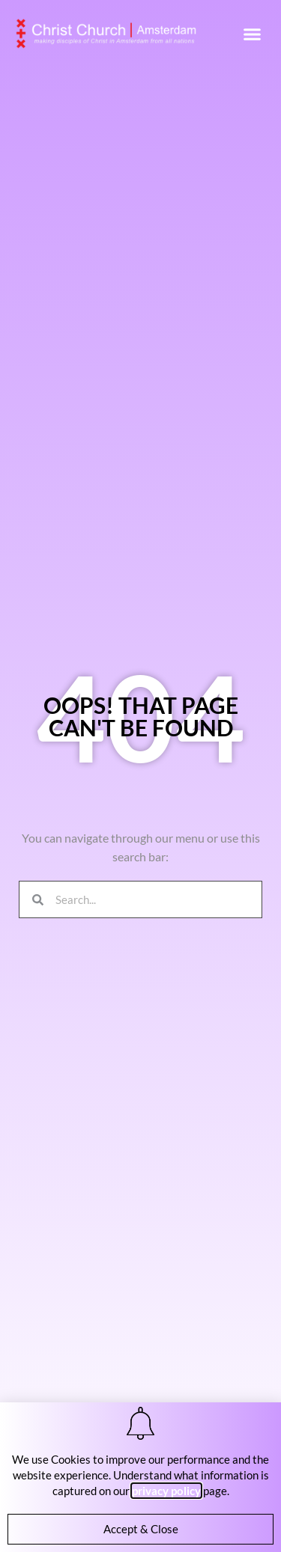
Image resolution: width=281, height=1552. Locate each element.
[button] (252, 33)
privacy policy (166, 1490)
